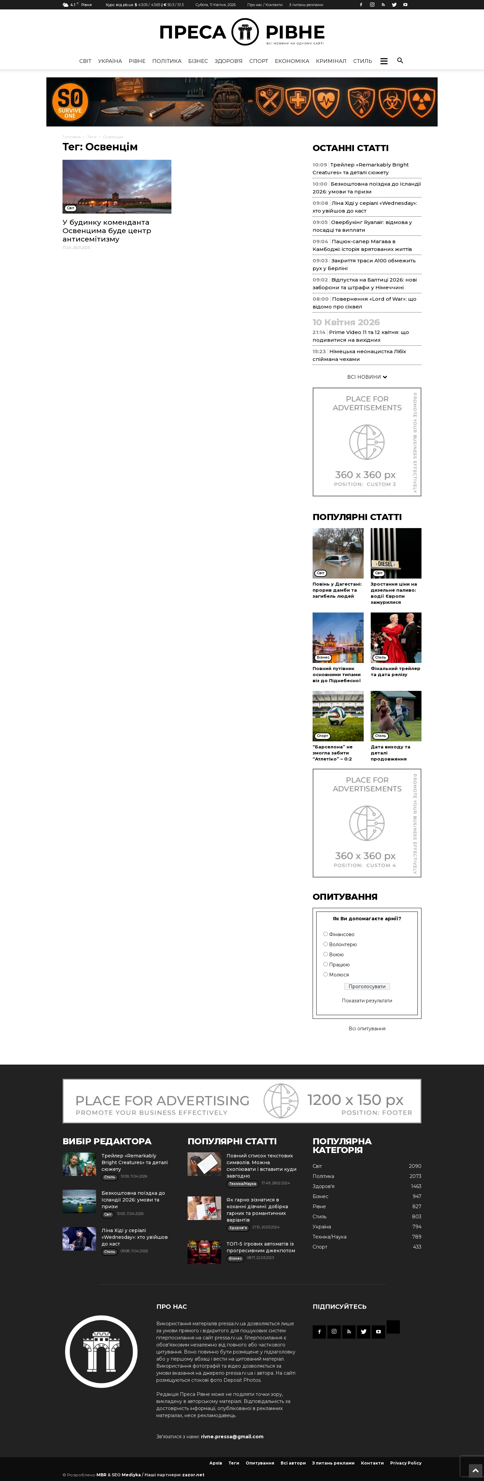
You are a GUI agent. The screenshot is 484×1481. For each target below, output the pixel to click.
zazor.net (193, 1474)
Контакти (372, 1463)
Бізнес (198, 61)
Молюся (339, 975)
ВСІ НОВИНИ (367, 377)
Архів (215, 1463)
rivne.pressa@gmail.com (232, 1437)
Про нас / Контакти (265, 4)
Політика (167, 61)
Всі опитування (367, 1029)
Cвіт (85, 61)
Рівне (137, 61)
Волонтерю (343, 944)
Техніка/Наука (330, 1237)
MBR (101, 1474)
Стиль (362, 61)
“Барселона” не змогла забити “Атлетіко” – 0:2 (333, 753)
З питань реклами (306, 4)
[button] (383, 61)
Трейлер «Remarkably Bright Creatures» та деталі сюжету (135, 1162)
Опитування (260, 1463)
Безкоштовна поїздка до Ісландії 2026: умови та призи (133, 1200)
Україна (110, 61)
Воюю (336, 955)
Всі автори (293, 1463)
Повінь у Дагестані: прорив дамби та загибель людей (337, 590)
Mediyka (131, 1474)
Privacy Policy (405, 1463)
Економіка (292, 61)
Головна (72, 136)
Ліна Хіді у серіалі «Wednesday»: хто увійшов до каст (135, 1237)
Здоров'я (229, 61)
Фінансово (342, 934)
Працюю (339, 965)
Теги (91, 136)
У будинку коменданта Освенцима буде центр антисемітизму (107, 230)
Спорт (258, 61)
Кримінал (331, 61)
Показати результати (367, 1001)
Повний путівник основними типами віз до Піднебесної (337, 674)
